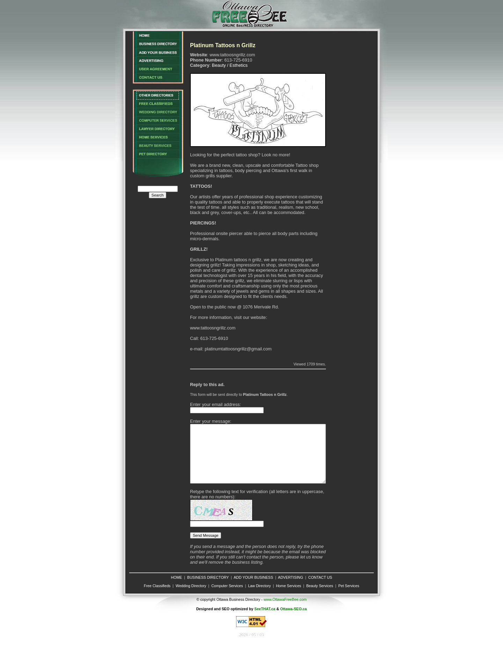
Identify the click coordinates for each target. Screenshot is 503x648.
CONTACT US (320, 577)
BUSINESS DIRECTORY (208, 577)
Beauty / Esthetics (230, 65)
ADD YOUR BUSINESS (253, 577)
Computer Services (227, 586)
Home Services (288, 586)
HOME (176, 577)
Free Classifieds (157, 586)
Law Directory (259, 586)
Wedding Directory (191, 586)
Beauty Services (319, 586)
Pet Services (348, 586)
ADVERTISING (290, 577)
